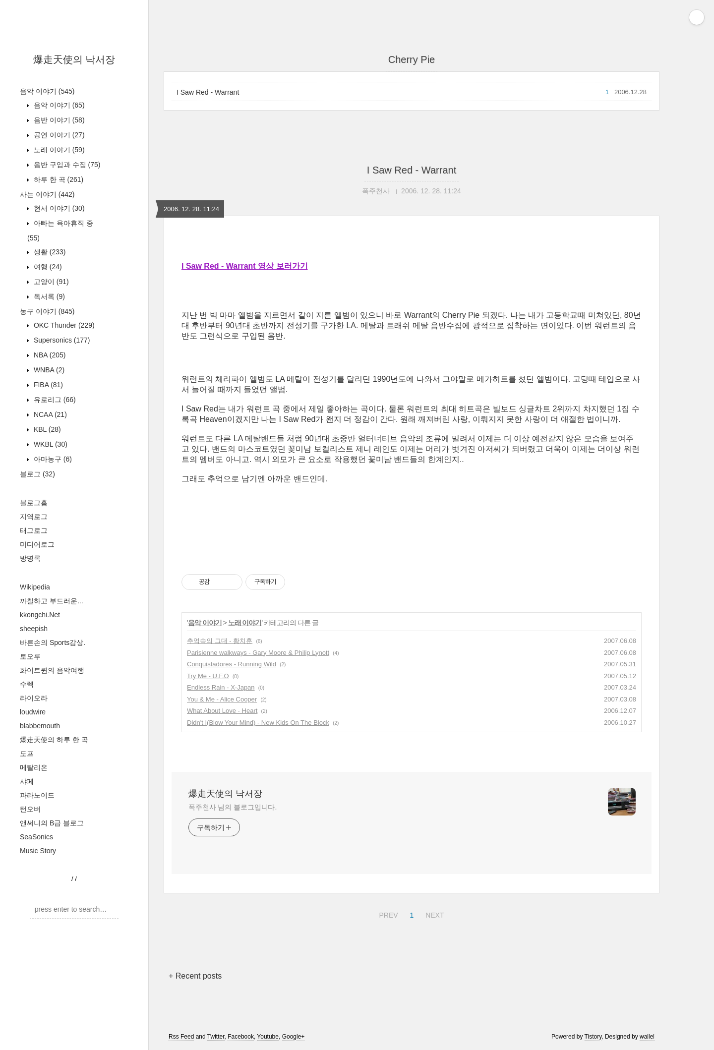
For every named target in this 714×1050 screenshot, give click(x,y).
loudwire (33, 712)
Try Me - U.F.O (208, 676)
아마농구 (52, 459)
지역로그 (34, 517)
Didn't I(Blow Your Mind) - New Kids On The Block (258, 722)
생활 (48, 252)
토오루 (30, 656)
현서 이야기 (58, 208)
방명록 (30, 558)
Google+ (293, 1036)
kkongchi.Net (40, 615)
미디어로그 (37, 544)
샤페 (27, 781)
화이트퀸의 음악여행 (52, 670)
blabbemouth (40, 726)
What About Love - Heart (222, 710)
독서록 (48, 296)
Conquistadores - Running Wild (231, 664)
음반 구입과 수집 (66, 165)
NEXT (433, 913)
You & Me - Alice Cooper (222, 699)
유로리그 (54, 400)
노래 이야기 (58, 150)
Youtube (268, 1036)
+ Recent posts (195, 976)
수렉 (27, 684)
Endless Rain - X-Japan (221, 687)
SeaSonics (36, 837)
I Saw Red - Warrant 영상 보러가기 (244, 266)
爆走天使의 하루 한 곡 (54, 740)
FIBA (47, 385)
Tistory (593, 1036)
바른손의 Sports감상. (52, 642)
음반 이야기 (58, 120)
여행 (47, 267)
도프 (27, 754)
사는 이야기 (47, 194)
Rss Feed (181, 1036)
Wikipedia (35, 587)
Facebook (241, 1036)
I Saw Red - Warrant (208, 92)
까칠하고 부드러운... (51, 601)
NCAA (49, 414)
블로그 (37, 474)
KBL (46, 429)
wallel (647, 1036)
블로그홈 (34, 503)
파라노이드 (37, 795)
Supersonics (61, 340)
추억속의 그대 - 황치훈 (219, 640)
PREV (387, 913)
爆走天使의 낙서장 (74, 59)
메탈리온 (34, 767)
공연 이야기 (58, 135)
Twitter (216, 1036)
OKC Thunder (63, 325)
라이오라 (34, 698)
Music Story (38, 851)
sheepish (34, 629)
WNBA (48, 370)
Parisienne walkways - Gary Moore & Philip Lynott (258, 652)
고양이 (50, 282)
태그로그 (34, 530)
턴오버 (30, 809)
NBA (48, 355)
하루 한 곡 (57, 179)
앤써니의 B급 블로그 (52, 823)
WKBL (49, 444)
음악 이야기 (47, 91)
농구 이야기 (47, 311)
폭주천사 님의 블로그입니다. (232, 807)
